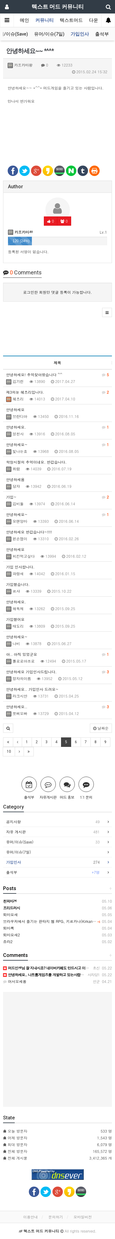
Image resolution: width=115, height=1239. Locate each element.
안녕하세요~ (57, 444)
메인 (24, 20)
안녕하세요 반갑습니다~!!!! (29, 531)
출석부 (102, 34)
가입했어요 (15, 619)
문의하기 (55, 1216)
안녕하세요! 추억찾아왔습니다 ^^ (57, 374)
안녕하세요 (15, 409)
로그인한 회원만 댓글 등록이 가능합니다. (57, 292)
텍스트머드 (71, 20)
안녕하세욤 (15, 479)
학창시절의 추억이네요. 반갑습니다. (36, 462)
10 (9, 751)
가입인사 (80, 34)
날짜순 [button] (101, 728)
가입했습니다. (18, 584)
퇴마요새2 (11, 934)
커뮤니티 (44, 20)
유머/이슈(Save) (53, 842)
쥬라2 (8, 941)
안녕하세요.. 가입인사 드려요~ (32, 689)
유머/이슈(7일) (49, 34)
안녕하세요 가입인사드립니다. (57, 671)
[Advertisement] (57, 137)
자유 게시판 (53, 831)
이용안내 (30, 1216)
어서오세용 (14, 981)
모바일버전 (83, 1216)
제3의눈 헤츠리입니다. (57, 392)
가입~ (57, 497)
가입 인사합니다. (20, 566)
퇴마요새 (10, 914)
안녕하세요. (57, 427)
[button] (107, 312)
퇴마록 (8, 928)
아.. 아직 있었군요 (57, 654)
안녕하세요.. (57, 706)
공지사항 (53, 821)
